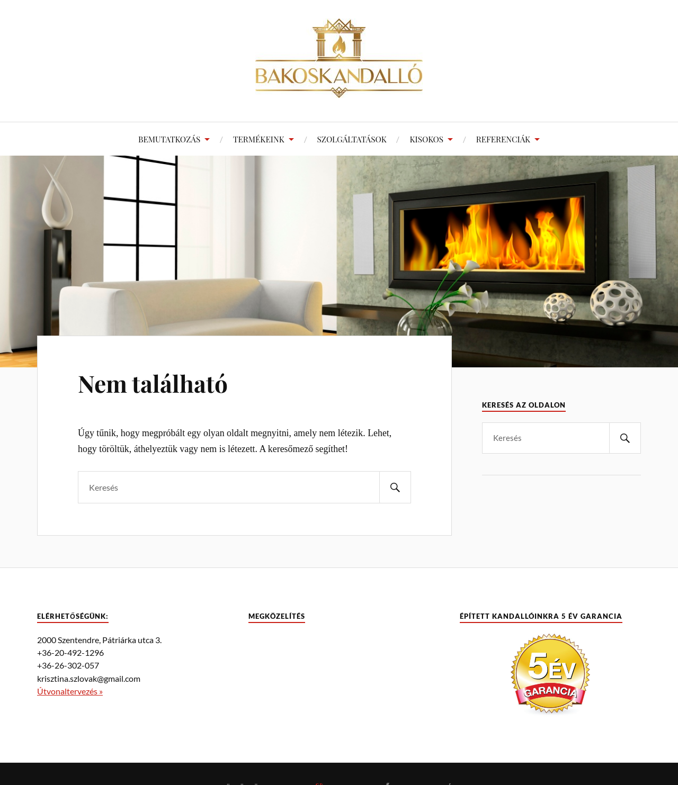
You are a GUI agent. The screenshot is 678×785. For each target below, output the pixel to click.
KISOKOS (426, 139)
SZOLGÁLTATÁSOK (352, 139)
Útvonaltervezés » (70, 691)
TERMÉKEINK (258, 139)
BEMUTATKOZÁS (169, 139)
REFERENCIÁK (503, 139)
